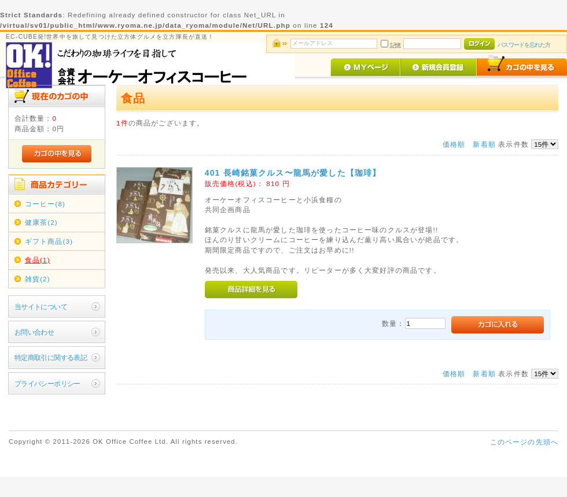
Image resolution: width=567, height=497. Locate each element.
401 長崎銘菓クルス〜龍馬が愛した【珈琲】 (293, 172)
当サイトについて (40, 306)
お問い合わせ (34, 332)
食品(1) (37, 260)
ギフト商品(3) (49, 241)
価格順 (454, 144)
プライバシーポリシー (47, 383)
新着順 (484, 144)
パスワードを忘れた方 (524, 45)
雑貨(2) (37, 279)
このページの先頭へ (524, 442)
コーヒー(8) (45, 203)
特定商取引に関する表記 (50, 357)
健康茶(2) (41, 222)
